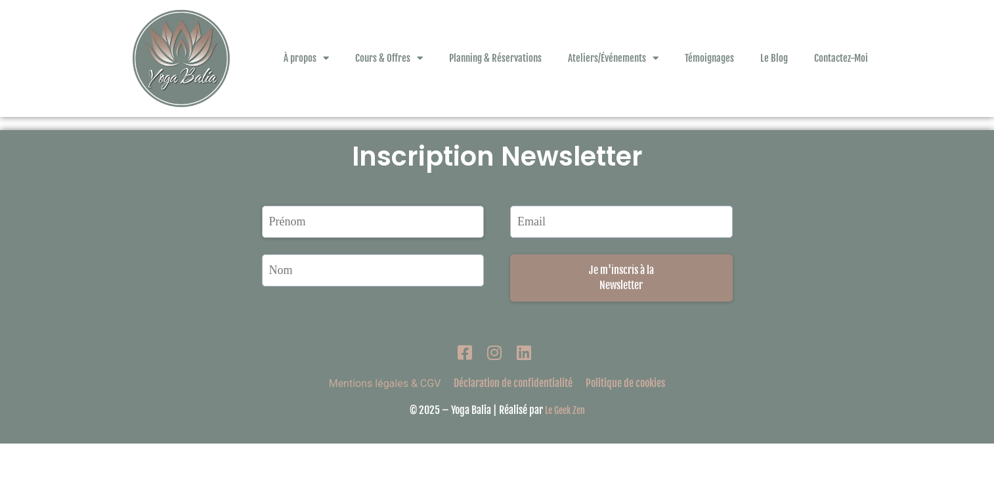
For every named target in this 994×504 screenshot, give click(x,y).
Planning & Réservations (495, 58)
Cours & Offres (389, 58)
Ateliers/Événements (613, 58)
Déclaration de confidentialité (513, 443)
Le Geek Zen (565, 470)
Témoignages (709, 58)
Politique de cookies (625, 443)
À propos (306, 58)
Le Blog (774, 58)
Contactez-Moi (841, 58)
